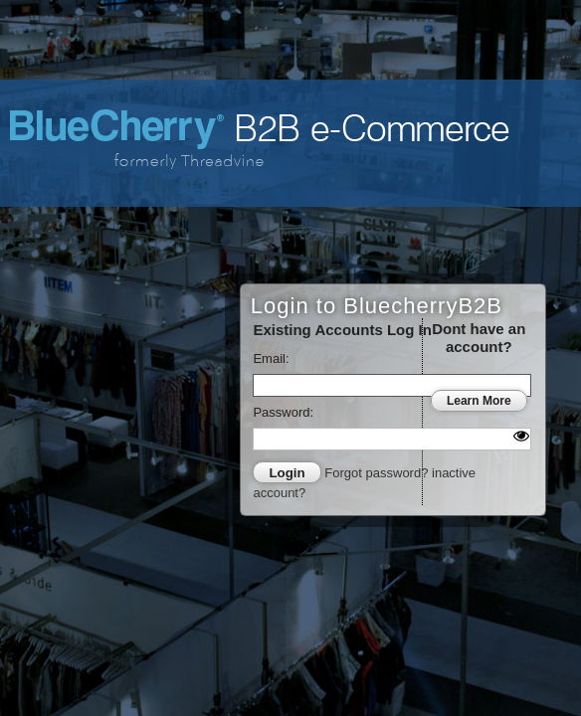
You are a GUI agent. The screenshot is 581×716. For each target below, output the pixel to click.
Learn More (479, 401)
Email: (271, 358)
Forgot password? (378, 472)
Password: (283, 412)
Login (286, 472)
